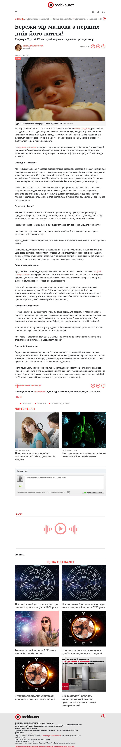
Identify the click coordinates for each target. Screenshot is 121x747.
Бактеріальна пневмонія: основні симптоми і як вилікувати (84, 454)
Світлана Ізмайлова (33, 46)
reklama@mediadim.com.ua (52, 736)
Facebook (40, 392)
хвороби (41, 403)
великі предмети (82, 128)
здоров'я (27, 403)
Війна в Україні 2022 (62, 19)
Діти (18, 58)
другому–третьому (27, 147)
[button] (98, 12)
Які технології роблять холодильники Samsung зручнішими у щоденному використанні (79, 700)
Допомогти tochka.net (38, 19)
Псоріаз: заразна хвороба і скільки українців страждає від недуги (35, 456)
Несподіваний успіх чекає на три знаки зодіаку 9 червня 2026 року (36, 605)
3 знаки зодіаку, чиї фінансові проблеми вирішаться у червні (82, 651)
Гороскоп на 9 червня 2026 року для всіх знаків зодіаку (35, 651)
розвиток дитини (60, 403)
